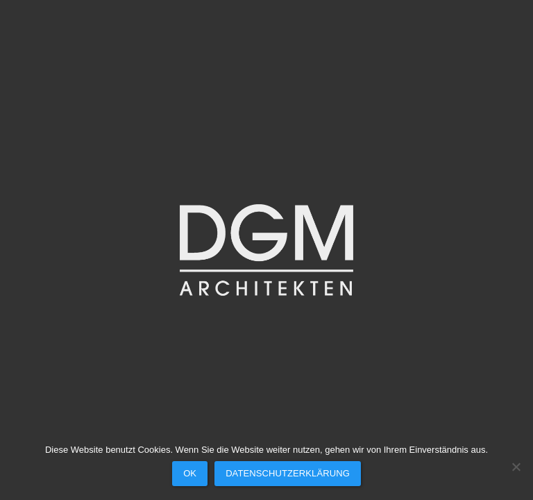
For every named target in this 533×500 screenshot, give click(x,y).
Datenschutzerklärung (288, 473)
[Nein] (516, 467)
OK (189, 473)
